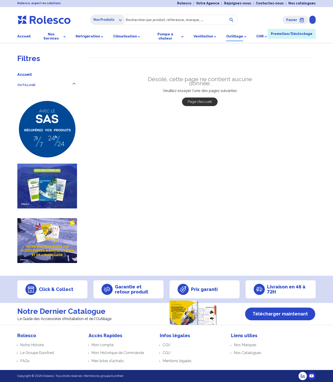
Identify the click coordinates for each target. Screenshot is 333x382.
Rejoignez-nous (237, 3)
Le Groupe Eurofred (37, 353)
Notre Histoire (32, 345)
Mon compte (102, 345)
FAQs (25, 361)
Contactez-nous (270, 3)
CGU (166, 353)
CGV (166, 345)
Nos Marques (245, 345)
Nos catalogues (302, 3)
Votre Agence (207, 3)
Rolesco (184, 3)
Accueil (24, 74)
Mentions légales (177, 361)
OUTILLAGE (26, 85)
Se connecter (301, 19)
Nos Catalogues (247, 353)
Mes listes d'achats (107, 361)
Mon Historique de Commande (117, 353)
